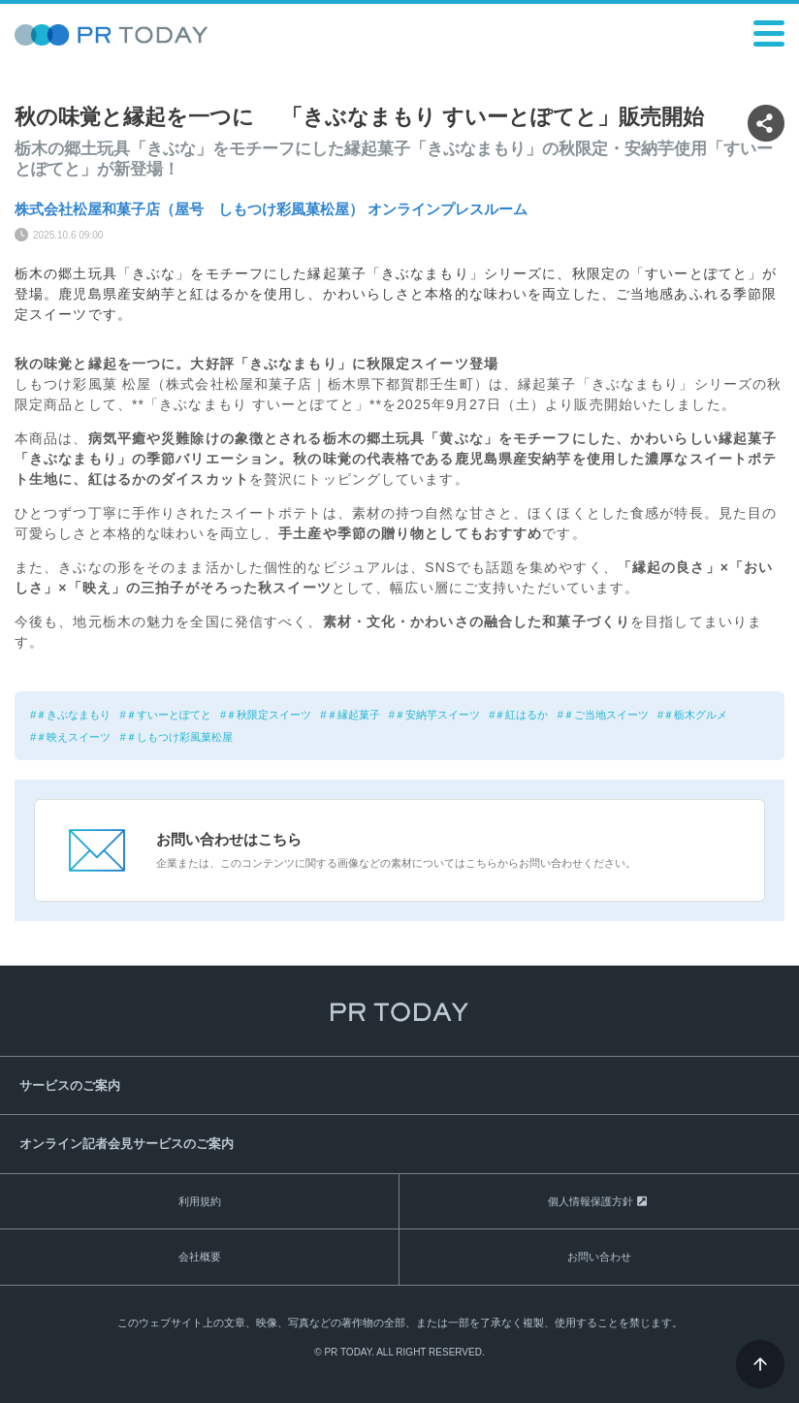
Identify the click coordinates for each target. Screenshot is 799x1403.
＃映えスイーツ (73, 737)
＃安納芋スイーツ (437, 714)
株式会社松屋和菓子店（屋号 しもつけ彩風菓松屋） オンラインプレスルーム (271, 209)
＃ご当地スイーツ (606, 714)
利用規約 (199, 1201)
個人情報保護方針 (590, 1201)
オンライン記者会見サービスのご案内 (126, 1143)
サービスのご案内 (69, 1085)
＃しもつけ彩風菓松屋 (179, 737)
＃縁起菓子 (353, 714)
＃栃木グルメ (695, 714)
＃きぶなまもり (73, 714)
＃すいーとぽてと (168, 714)
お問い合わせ (599, 1256)
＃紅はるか (521, 714)
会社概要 (199, 1256)
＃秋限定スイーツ (268, 714)
